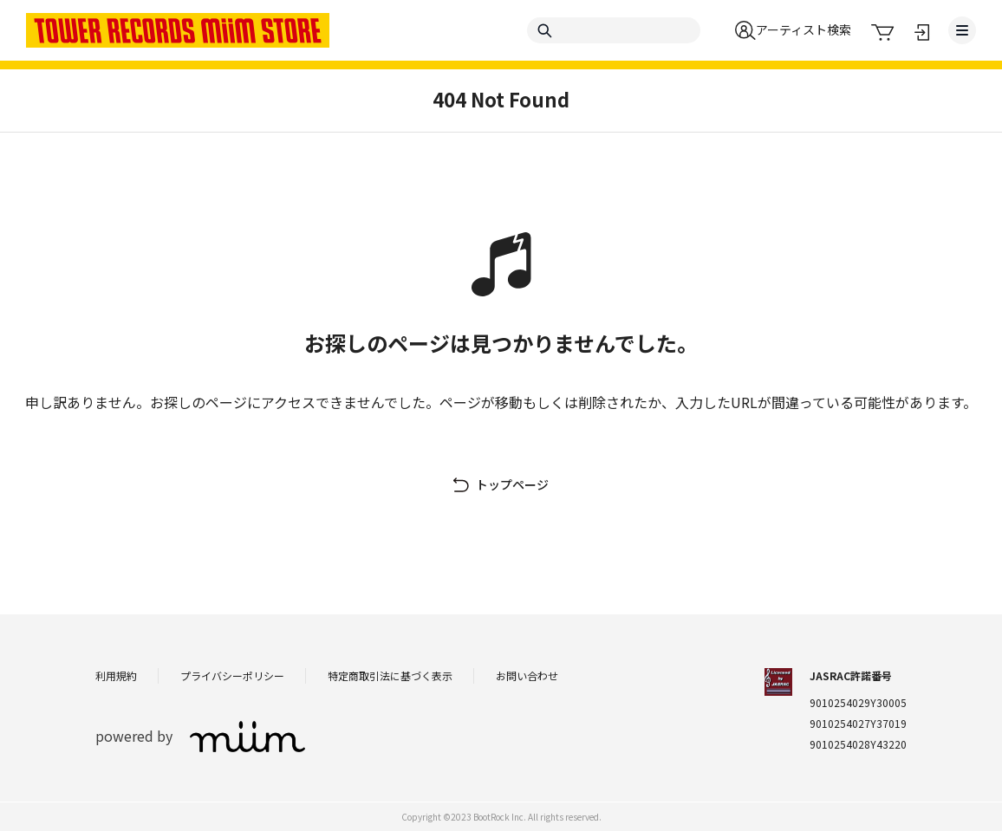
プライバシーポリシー (232, 675)
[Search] (613, 30)
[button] (793, 30)
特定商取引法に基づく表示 (390, 675)
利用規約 (116, 675)
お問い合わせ (527, 675)
